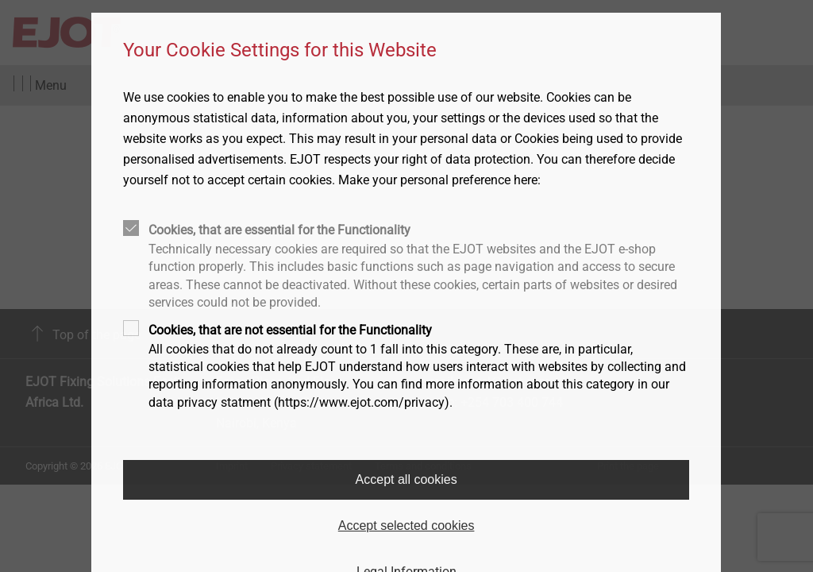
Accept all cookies (406, 479)
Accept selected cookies (406, 525)
